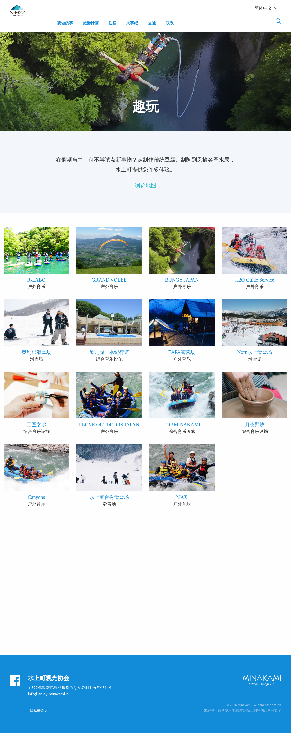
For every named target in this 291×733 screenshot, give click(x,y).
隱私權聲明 (38, 710)
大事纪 (132, 23)
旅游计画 (91, 23)
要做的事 (65, 23)
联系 (170, 23)
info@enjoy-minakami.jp (48, 694)
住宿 (112, 23)
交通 (152, 23)
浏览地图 (145, 185)
